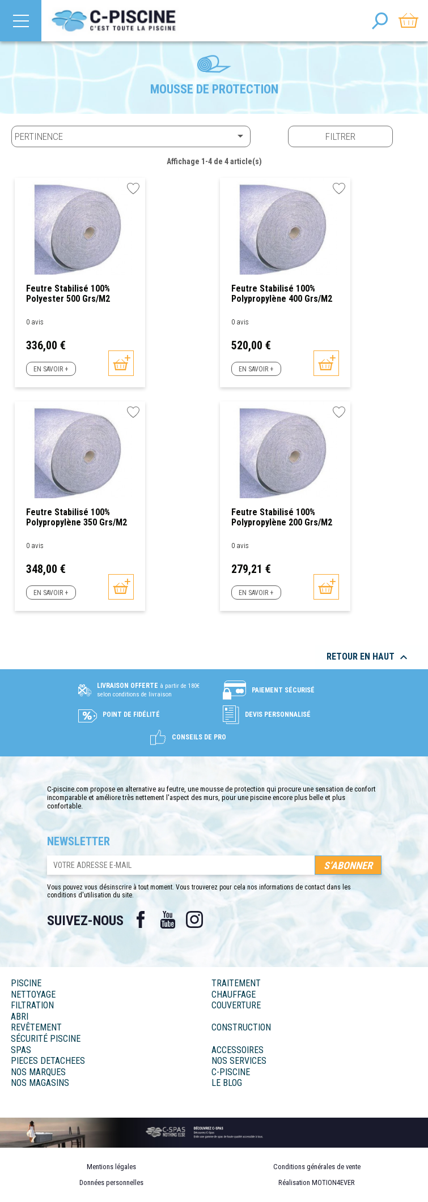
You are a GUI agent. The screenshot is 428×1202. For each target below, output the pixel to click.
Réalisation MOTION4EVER (316, 1182)
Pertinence (131, 136)
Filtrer (340, 136)
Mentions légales (111, 1166)
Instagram (195, 919)
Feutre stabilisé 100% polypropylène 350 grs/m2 (76, 517)
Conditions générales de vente (317, 1166)
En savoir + (50, 369)
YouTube (167, 919)
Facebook (140, 919)
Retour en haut (368, 657)
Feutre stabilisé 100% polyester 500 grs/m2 (68, 293)
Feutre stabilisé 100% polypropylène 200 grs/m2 (281, 517)
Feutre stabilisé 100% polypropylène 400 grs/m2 (281, 293)
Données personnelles (111, 1182)
